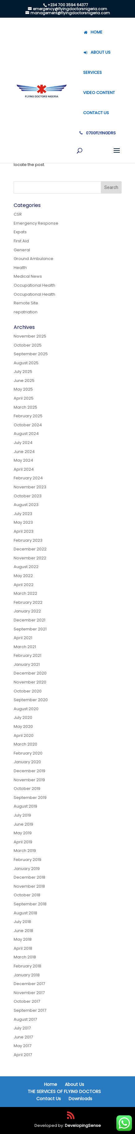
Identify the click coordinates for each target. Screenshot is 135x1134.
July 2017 (22, 1028)
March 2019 (25, 851)
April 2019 (23, 842)
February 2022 (28, 602)
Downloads (80, 1099)
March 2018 (25, 957)
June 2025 (24, 380)
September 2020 (31, 700)
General (22, 250)
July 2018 (22, 922)
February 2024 (28, 478)
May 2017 (22, 1046)
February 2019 (27, 860)
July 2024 (23, 443)
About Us (74, 1084)
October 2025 (28, 345)
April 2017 (23, 1055)
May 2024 (23, 460)
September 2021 (30, 629)
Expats (20, 232)
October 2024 (28, 425)
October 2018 (27, 895)
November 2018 (29, 886)
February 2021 (27, 655)
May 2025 (23, 389)
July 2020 (23, 717)
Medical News (28, 276)
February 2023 (28, 540)
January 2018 (27, 975)
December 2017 (29, 984)
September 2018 (30, 904)
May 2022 (23, 576)
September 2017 (30, 1010)
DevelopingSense (83, 1125)
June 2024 (24, 452)
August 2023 (26, 505)
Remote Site (26, 303)
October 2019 (27, 788)
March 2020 (25, 744)
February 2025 (28, 416)
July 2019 (22, 815)
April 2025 (24, 398)
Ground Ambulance (33, 259)
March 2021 (25, 647)
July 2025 (23, 371)
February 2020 (28, 753)
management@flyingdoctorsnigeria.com (70, 13)
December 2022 (30, 549)
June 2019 (23, 824)
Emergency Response (36, 223)
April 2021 (23, 638)
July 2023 (23, 514)
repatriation (26, 312)
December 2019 (29, 771)
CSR (18, 214)
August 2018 (25, 913)
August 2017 (25, 1019)
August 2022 (26, 567)
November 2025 (30, 336)
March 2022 (25, 593)
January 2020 (27, 762)
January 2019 (27, 869)
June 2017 (23, 1037)
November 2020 (30, 682)
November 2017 (29, 993)
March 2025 (25, 407)
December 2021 (29, 620)
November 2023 (30, 487)
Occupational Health (34, 285)
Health (20, 268)
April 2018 (23, 948)
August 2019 (25, 806)
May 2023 (23, 522)
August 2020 (26, 709)
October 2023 (28, 496)
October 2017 (27, 1001)
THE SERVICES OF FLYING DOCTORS (64, 1091)
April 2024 (24, 469)
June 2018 (23, 931)
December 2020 (30, 673)
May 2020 (23, 726)
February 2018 (27, 966)
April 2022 (24, 585)
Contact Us (48, 1099)
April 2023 (24, 531)
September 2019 (30, 797)
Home (50, 1084)
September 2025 (31, 354)
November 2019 (29, 780)
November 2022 (30, 558)
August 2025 (26, 363)
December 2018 (29, 877)
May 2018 (23, 939)
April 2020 (24, 735)
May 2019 (23, 833)
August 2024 (26, 434)
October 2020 (28, 691)
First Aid (21, 241)
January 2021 (27, 664)
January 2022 (27, 611)
